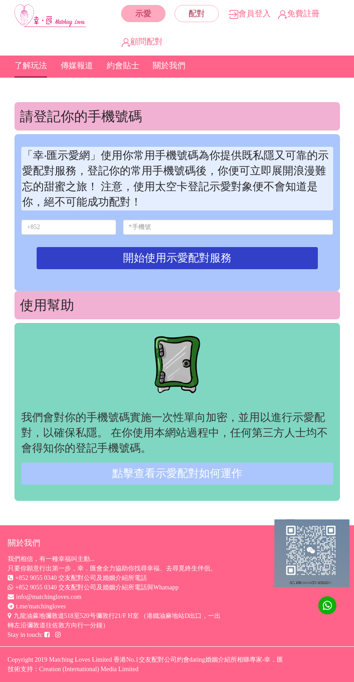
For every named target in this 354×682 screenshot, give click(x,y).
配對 (197, 13)
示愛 (143, 13)
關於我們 (169, 65)
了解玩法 (30, 65)
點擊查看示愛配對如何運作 (177, 473)
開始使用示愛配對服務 (177, 258)
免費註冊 (299, 13)
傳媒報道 (77, 65)
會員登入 (249, 13)
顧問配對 (142, 41)
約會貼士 (123, 65)
